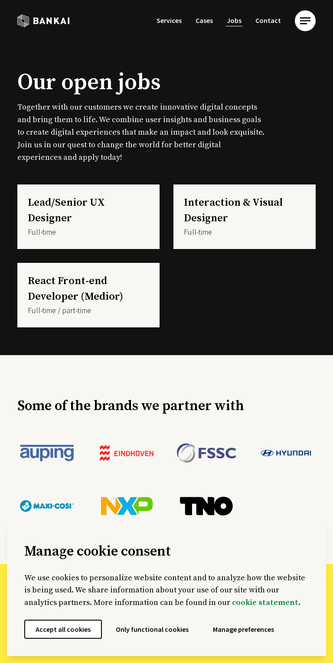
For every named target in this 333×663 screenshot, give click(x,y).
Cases (204, 20)
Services (169, 20)
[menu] (305, 20)
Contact (268, 20)
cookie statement (265, 603)
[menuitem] (169, 20)
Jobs (234, 20)
